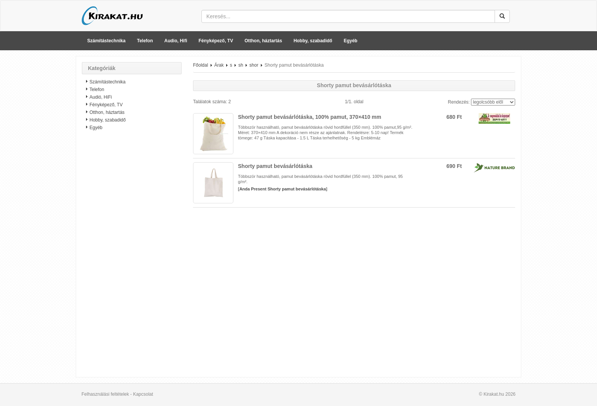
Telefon (145, 40)
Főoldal (200, 65)
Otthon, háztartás (263, 40)
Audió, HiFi (100, 97)
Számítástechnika (106, 40)
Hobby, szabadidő (313, 40)
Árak (219, 65)
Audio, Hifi (175, 40)
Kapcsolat (143, 394)
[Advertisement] (132, 257)
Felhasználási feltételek (105, 394)
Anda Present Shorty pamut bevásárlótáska (282, 189)
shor (253, 65)
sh (240, 65)
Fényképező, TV (216, 40)
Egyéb (351, 40)
